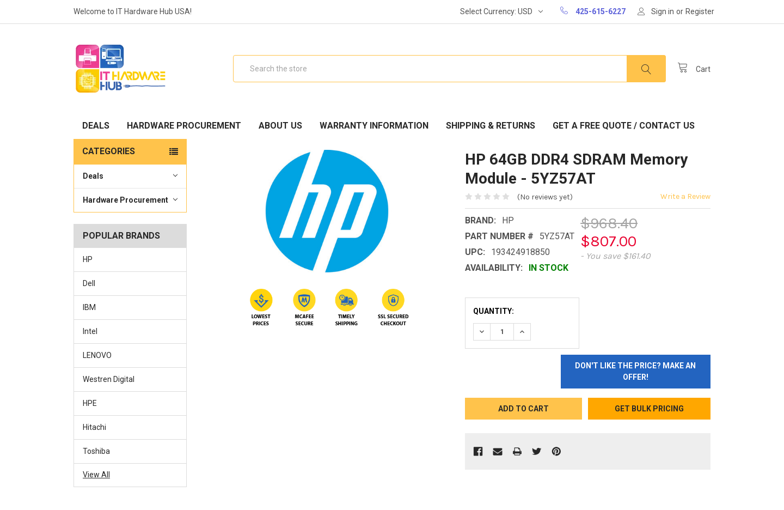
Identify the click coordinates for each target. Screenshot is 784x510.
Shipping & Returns (490, 125)
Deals (95, 125)
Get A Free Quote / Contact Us (624, 125)
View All (96, 474)
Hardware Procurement (184, 125)
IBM (89, 307)
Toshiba (96, 451)
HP (88, 259)
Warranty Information (374, 125)
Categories (108, 151)
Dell (89, 283)
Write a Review (685, 196)
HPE (90, 403)
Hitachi (94, 427)
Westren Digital (108, 379)
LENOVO (97, 355)
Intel (90, 331)
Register (699, 11)
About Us (280, 125)
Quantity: (493, 311)
